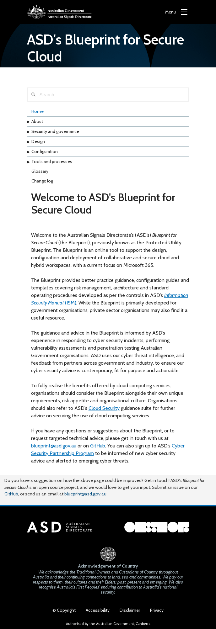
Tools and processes (51, 161)
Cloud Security (104, 408)
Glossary (39, 171)
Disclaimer (130, 610)
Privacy (157, 610)
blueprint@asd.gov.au (53, 446)
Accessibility (98, 610)
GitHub (97, 446)
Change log (42, 181)
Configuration (44, 151)
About (37, 121)
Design (38, 141)
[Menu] (176, 12)
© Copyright (64, 610)
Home (37, 111)
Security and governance (55, 131)
